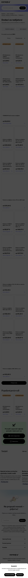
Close (1, 565)
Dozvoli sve (20, 574)
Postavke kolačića (9, 574)
